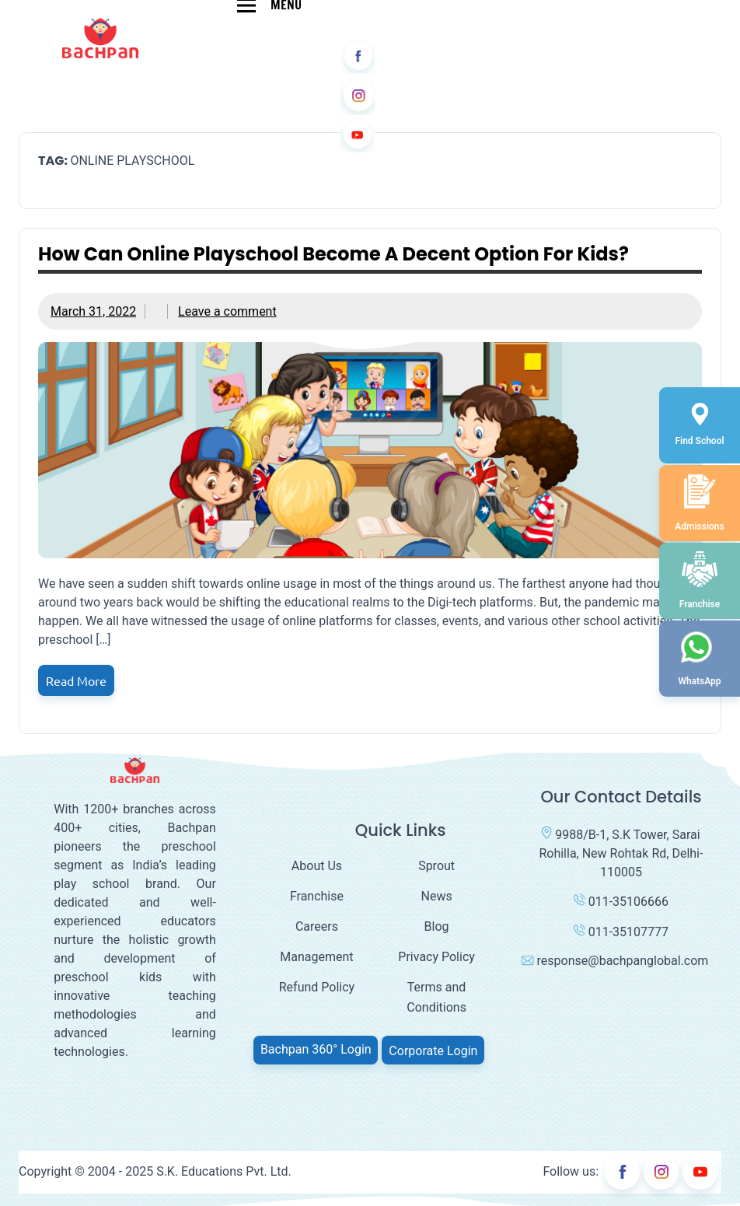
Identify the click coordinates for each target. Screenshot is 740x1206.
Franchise (317, 896)
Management (316, 956)
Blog (436, 926)
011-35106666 (621, 901)
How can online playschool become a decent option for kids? (333, 254)
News (436, 896)
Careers (316, 926)
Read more (76, 680)
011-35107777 (621, 932)
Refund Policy (316, 987)
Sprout (436, 865)
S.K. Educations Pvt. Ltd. (223, 1171)
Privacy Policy (436, 956)
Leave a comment (227, 311)
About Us (316, 865)
